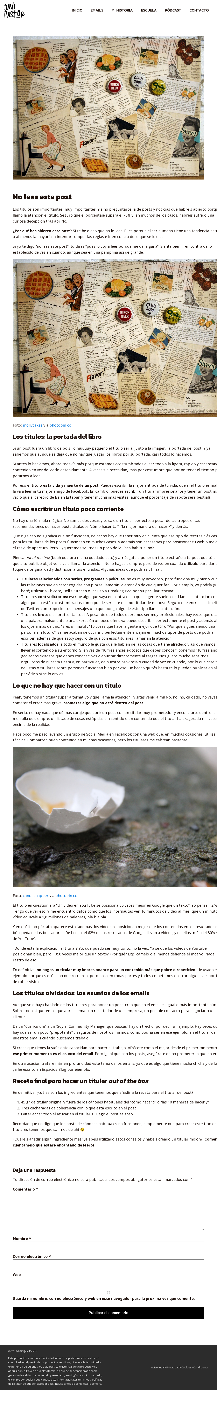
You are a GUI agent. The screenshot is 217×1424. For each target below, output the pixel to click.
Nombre (22, 1238)
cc (69, 425)
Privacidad (173, 1367)
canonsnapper (35, 895)
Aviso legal (157, 1367)
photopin (57, 425)
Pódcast (173, 10)
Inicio (77, 10)
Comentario (25, 1189)
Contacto (199, 10)
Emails (97, 10)
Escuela (149, 10)
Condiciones (201, 1367)
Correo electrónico (32, 1256)
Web (17, 1274)
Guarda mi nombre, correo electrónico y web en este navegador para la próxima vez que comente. (104, 1298)
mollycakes (32, 425)
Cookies (186, 1367)
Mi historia (122, 10)
